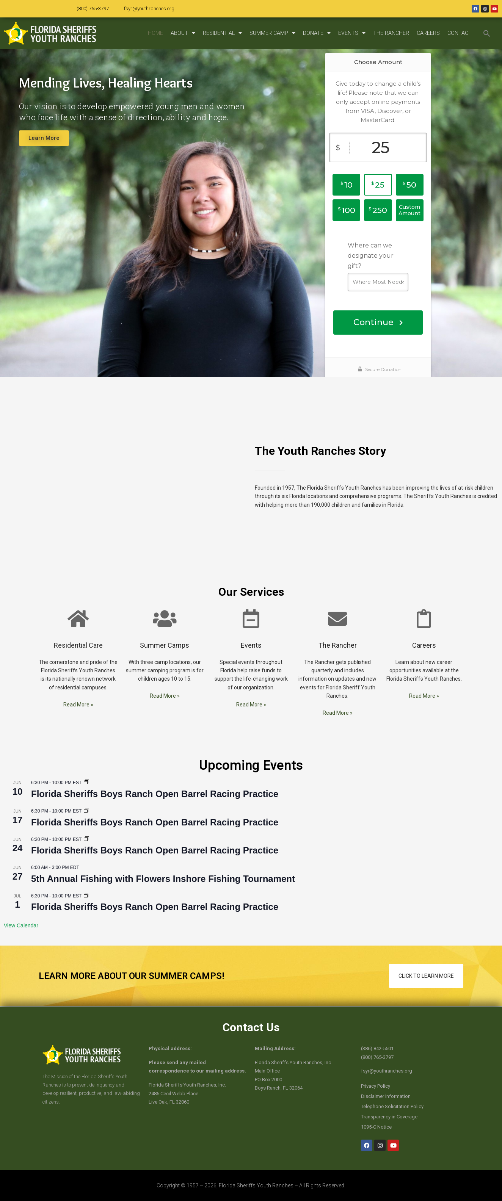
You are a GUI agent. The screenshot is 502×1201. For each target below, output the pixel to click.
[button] (486, 33)
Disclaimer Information (386, 1096)
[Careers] (423, 618)
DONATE (317, 33)
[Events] (251, 618)
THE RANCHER (391, 33)
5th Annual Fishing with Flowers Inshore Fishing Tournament (163, 879)
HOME (155, 33)
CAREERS (428, 33)
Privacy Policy (375, 1086)
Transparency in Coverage (389, 1117)
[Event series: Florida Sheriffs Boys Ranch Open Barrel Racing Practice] (86, 782)
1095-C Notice (376, 1127)
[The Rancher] (337, 618)
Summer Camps (164, 645)
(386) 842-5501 (377, 1048)
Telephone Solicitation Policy (392, 1106)
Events (251, 645)
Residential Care (78, 645)
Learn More (44, 138)
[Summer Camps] (164, 618)
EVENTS (352, 33)
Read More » (78, 704)
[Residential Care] (78, 618)
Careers (424, 645)
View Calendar (21, 925)
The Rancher (337, 645)
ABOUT (183, 33)
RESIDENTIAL (222, 33)
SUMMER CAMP (272, 33)
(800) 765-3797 (93, 8)
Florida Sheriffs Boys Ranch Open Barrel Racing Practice (154, 794)
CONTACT (459, 33)
